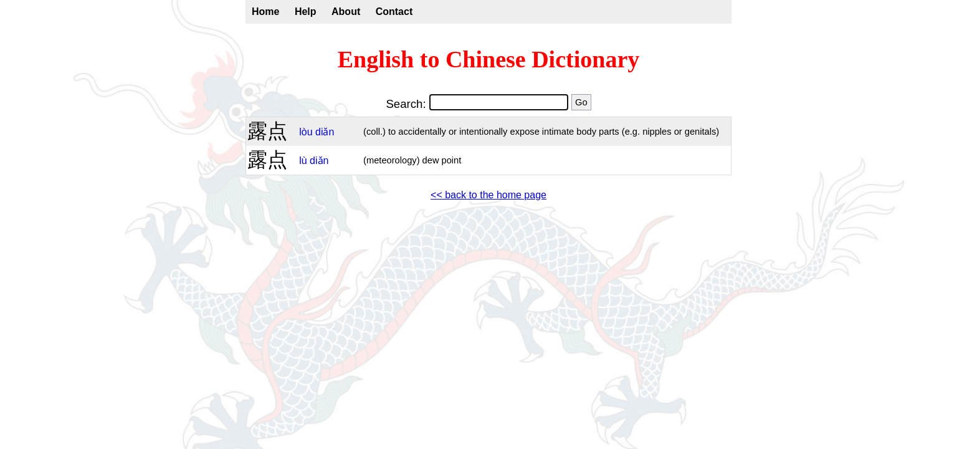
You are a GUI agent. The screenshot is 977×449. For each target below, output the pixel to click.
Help (306, 11)
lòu (305, 132)
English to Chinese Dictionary (489, 59)
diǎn (324, 132)
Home (265, 11)
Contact (394, 11)
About (345, 11)
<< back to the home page (488, 195)
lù (303, 160)
